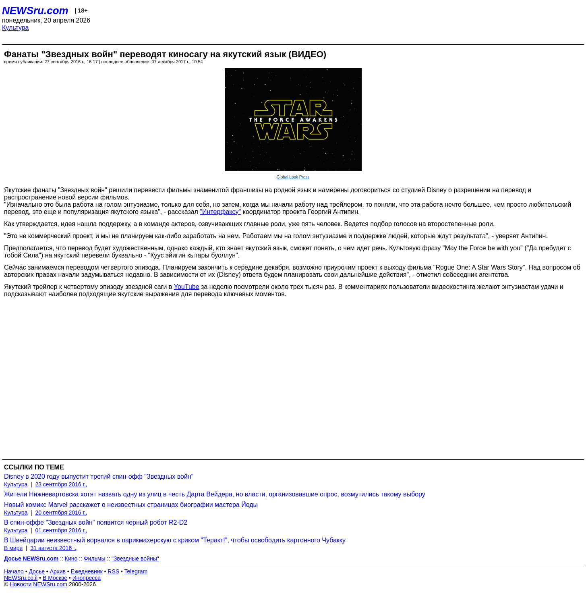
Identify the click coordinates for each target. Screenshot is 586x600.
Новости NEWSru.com (38, 584)
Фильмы (95, 558)
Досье (37, 571)
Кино (71, 558)
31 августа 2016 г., (54, 548)
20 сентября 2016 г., (61, 512)
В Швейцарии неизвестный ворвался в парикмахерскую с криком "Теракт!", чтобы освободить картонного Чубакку (175, 540)
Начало (14, 571)
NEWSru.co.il (20, 578)
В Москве (55, 578)
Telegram (136, 571)
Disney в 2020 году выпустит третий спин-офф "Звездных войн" (98, 476)
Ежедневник (87, 571)
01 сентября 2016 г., (61, 530)
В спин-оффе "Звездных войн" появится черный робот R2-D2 (95, 522)
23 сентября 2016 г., (61, 484)
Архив (58, 571)
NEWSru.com (35, 10)
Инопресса (86, 578)
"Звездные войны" (135, 558)
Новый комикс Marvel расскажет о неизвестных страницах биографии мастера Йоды (131, 504)
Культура (15, 27)
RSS (113, 571)
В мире (13, 548)
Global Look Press (293, 177)
